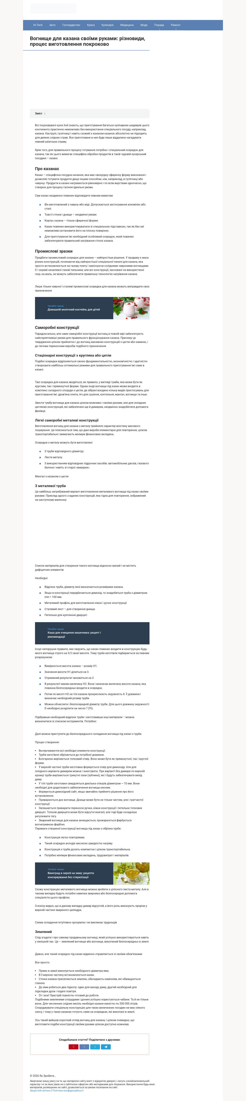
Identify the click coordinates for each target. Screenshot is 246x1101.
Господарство (71, 25)
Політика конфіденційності (68, 1090)
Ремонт (175, 25)
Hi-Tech (38, 25)
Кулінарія (107, 25)
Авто (52, 25)
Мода (143, 25)
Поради (159, 25)
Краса (91, 25)
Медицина (127, 25)
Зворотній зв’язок (40, 1090)
